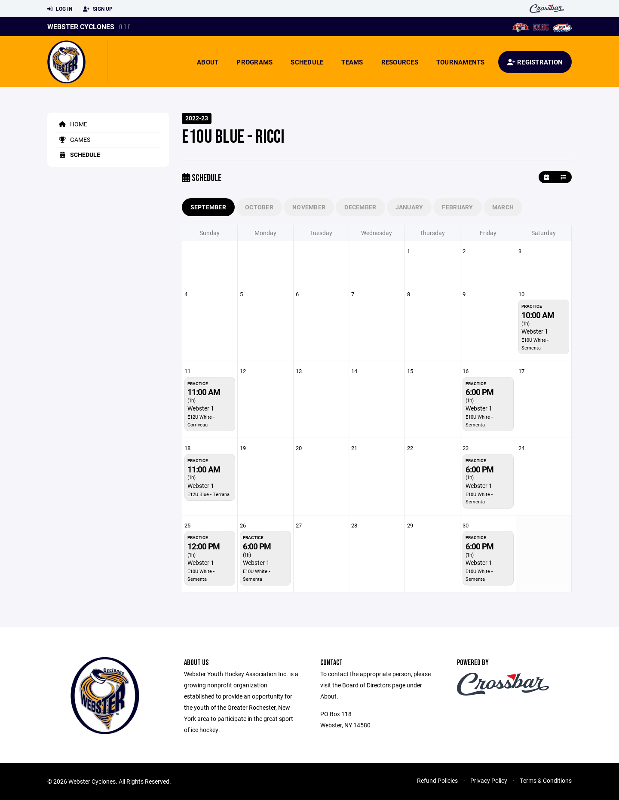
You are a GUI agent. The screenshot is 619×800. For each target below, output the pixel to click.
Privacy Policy (488, 780)
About (207, 62)
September (208, 207)
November (308, 207)
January (409, 207)
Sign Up (98, 9)
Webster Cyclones (80, 26)
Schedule (307, 62)
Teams (352, 62)
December (360, 207)
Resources (399, 62)
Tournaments (460, 62)
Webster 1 (534, 331)
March (503, 207)
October (259, 207)
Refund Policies (437, 780)
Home (71, 124)
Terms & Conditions (546, 780)
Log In (59, 9)
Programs (254, 62)
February (457, 207)
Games (73, 139)
